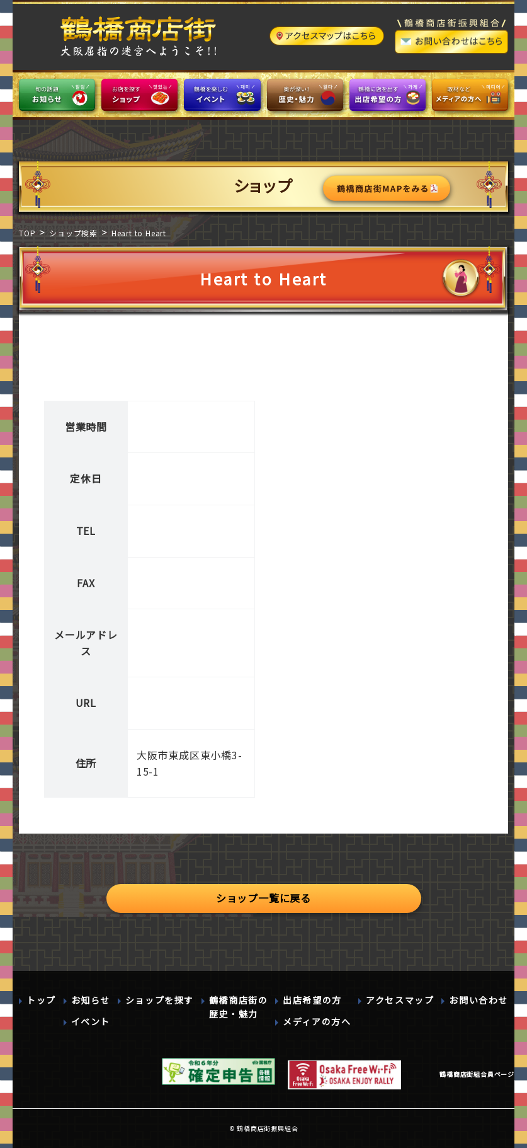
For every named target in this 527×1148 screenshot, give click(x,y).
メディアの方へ (317, 1021)
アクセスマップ (400, 1000)
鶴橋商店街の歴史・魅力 (238, 1007)
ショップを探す (159, 1000)
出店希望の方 (312, 1000)
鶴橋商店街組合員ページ (476, 1074)
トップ (41, 1000)
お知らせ (90, 1000)
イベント (90, 1021)
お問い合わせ (478, 1000)
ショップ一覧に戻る (263, 897)
